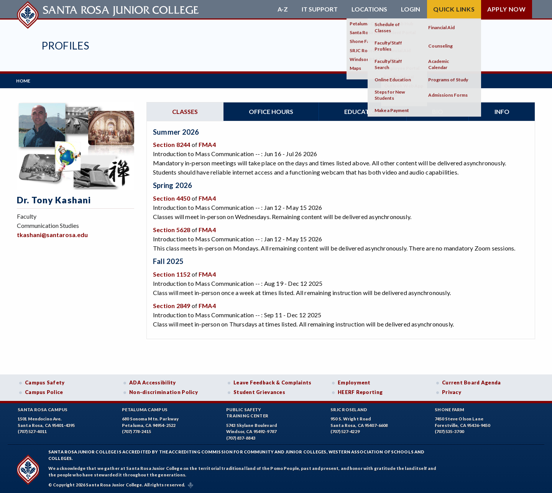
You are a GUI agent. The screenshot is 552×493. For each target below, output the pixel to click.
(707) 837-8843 (240, 437)
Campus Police (44, 391)
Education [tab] (362, 110)
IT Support (320, 9)
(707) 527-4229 (345, 431)
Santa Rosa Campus (43, 408)
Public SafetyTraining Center (247, 412)
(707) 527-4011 (32, 431)
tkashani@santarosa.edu (52, 233)
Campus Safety (45, 382)
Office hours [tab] (271, 110)
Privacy (451, 391)
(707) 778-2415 (136, 431)
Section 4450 (171, 197)
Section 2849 (171, 304)
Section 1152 (171, 273)
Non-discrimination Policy (163, 391)
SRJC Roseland (349, 408)
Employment (354, 382)
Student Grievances (259, 391)
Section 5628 (171, 228)
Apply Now (506, 9)
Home (24, 80)
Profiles (65, 45)
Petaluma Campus (145, 408)
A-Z (283, 9)
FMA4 (207, 144)
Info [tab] (502, 110)
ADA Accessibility (152, 382)
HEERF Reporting (360, 391)
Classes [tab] (185, 110)
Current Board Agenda (471, 382)
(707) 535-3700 (449, 431)
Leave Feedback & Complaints (272, 382)
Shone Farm (450, 408)
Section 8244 (171, 144)
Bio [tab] (437, 110)
